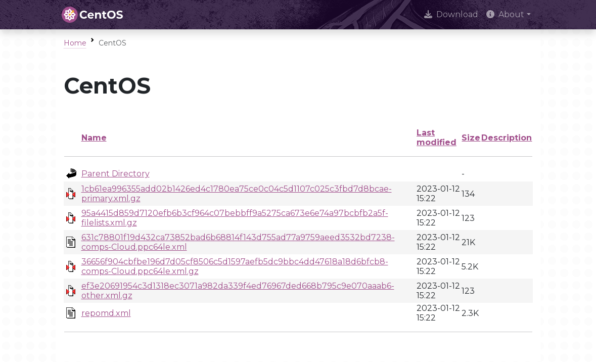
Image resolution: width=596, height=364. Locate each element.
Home (75, 43)
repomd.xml (106, 313)
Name (94, 138)
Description (506, 138)
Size (471, 138)
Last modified (436, 137)
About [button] (505, 14)
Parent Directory (115, 173)
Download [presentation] (451, 14)
